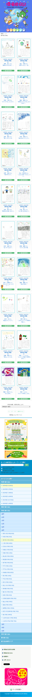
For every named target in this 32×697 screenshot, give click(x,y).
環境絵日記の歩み (8, 653)
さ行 (3, 520)
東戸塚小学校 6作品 (8, 562)
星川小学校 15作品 (7, 582)
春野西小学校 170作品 (8, 608)
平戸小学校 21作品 (7, 566)
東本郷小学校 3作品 (8, 588)
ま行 (3, 624)
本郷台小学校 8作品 (8, 549)
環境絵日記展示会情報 (16, 446)
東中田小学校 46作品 (8, 540)
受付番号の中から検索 (8, 470)
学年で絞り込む (5, 634)
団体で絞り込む (5, 507)
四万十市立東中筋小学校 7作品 (11, 611)
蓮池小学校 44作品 (7, 604)
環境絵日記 (16, 14)
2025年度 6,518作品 (8, 485)
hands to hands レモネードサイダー (16, 430)
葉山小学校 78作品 (7, 601)
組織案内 (6, 656)
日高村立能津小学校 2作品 (9, 598)
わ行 (3, 631)
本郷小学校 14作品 (7, 553)
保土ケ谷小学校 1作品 (8, 585)
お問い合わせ (7, 660)
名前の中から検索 (7, 468)
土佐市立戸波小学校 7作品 (9, 621)
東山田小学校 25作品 (8, 556)
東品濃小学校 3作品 (8, 559)
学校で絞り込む (5, 510)
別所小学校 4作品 (7, 595)
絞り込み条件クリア (7, 641)
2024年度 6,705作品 (8, 489)
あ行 (3, 514)
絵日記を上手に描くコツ (16, 454)
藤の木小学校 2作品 (8, 592)
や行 (3, 627)
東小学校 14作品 (7, 575)
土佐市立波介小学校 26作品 (10, 618)
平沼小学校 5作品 (7, 579)
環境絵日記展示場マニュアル (16, 676)
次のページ (20, 411)
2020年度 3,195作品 (8, 503)
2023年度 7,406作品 (8, 492)
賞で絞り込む (5, 637)
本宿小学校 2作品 (7, 536)
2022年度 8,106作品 (8, 496)
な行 (3, 527)
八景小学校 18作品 (7, 543)
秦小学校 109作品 (7, 614)
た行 (3, 523)
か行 (3, 517)
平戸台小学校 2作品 (8, 569)
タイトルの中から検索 (8, 467)
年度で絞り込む (5, 482)
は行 (3, 530)
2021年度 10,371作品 (8, 500)
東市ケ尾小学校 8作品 (8, 533)
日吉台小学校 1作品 (8, 546)
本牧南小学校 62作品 (8, 572)
